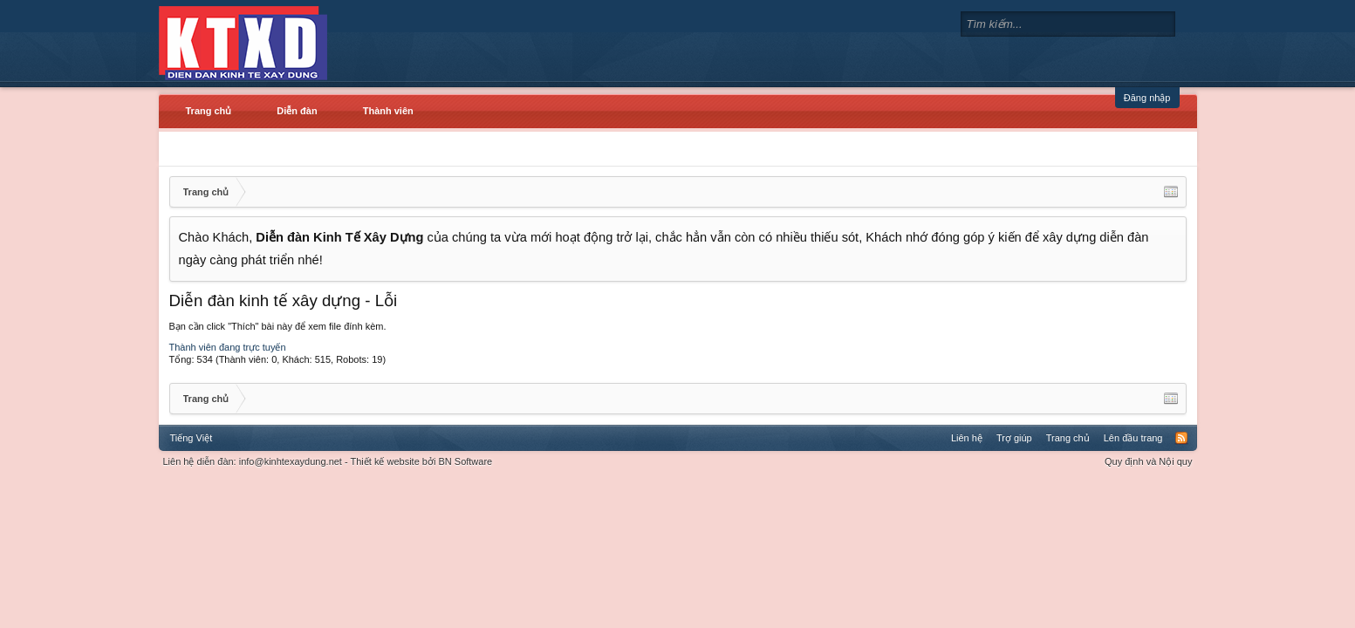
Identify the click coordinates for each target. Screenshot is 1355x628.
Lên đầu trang (1133, 438)
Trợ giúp (1014, 438)
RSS (1181, 438)
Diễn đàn (297, 111)
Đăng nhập (1147, 97)
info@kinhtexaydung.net (290, 461)
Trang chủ (209, 111)
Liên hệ (966, 438)
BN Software (465, 461)
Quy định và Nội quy (1149, 461)
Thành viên (388, 111)
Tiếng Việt (191, 438)
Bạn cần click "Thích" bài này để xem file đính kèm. (278, 326)
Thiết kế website (385, 461)
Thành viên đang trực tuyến (227, 347)
